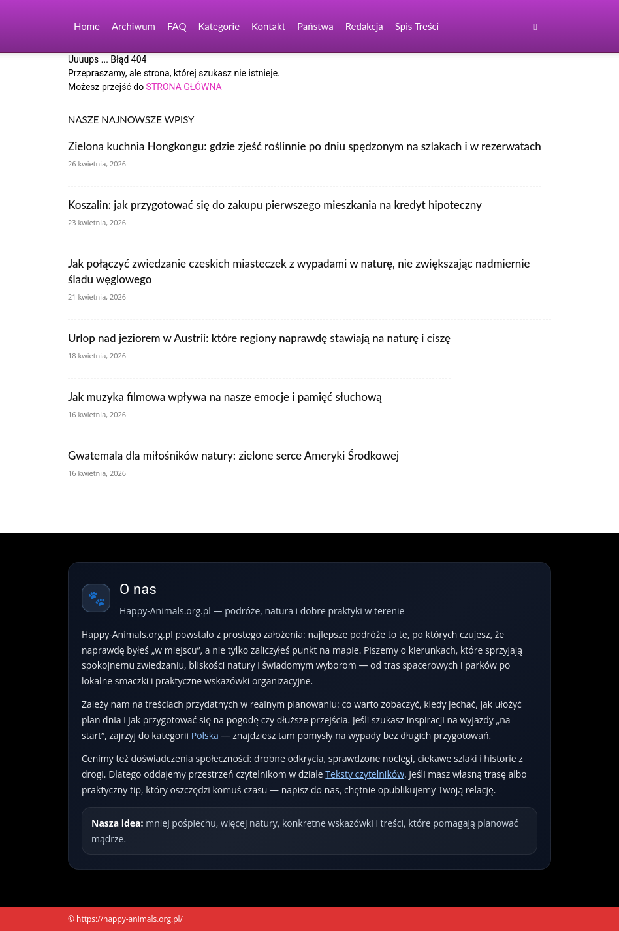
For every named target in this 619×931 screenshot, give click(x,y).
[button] (535, 26)
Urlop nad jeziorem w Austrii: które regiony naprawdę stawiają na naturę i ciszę (259, 338)
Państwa (315, 26)
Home (87, 26)
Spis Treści (417, 26)
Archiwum (133, 26)
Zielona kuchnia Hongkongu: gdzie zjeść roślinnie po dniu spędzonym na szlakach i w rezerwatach (304, 146)
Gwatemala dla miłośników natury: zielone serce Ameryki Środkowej (233, 455)
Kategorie (219, 26)
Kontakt (268, 26)
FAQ (177, 26)
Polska (205, 735)
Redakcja (364, 26)
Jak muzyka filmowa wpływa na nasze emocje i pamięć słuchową (225, 396)
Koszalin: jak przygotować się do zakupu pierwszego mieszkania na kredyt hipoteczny (275, 205)
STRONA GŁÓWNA (184, 87)
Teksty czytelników (364, 774)
